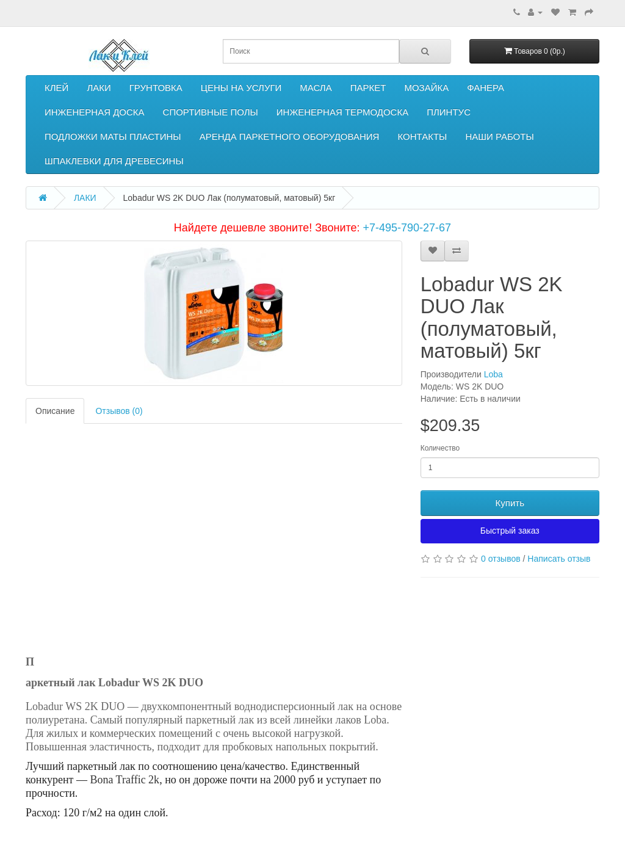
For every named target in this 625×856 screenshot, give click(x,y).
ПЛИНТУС (449, 112)
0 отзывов (501, 559)
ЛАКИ (98, 87)
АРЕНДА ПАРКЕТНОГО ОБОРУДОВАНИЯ (290, 136)
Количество (440, 448)
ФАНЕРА (485, 87)
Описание (54, 411)
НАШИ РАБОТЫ (499, 136)
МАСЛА (315, 87)
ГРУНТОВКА (155, 87)
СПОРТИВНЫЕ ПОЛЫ (210, 112)
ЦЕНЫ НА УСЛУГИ (241, 87)
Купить (510, 503)
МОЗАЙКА (426, 87)
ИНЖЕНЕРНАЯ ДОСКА (95, 112)
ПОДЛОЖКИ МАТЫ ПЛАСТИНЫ (113, 136)
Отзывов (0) (118, 411)
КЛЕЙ (56, 87)
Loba (493, 374)
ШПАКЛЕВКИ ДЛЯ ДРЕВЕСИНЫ (114, 161)
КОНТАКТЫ (422, 136)
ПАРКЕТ (368, 87)
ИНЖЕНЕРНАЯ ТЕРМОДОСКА (342, 112)
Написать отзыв (558, 559)
